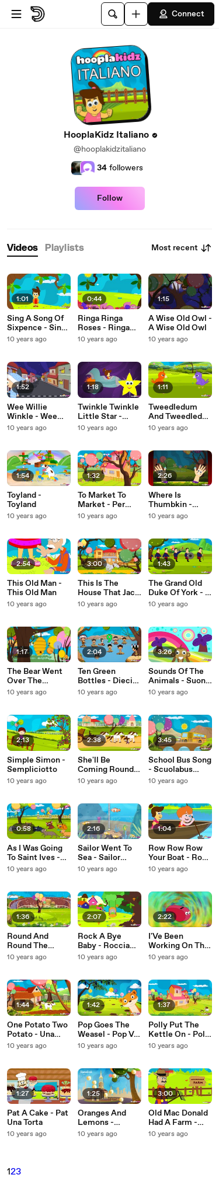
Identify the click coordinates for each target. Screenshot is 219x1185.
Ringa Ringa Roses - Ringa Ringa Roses (104, 323)
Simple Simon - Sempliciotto (36, 765)
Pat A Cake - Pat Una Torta (37, 1118)
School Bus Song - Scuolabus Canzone (179, 765)
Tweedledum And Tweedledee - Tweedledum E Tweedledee (179, 412)
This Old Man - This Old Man (34, 588)
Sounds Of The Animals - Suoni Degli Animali (178, 676)
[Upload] (136, 14)
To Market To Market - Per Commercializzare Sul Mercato (108, 500)
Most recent (181, 248)
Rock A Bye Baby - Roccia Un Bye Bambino (109, 941)
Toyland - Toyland (24, 500)
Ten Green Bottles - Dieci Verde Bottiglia (106, 676)
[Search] (112, 14)
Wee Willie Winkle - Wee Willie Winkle (32, 412)
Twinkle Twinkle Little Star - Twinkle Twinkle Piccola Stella (108, 412)
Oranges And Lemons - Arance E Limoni (109, 1118)
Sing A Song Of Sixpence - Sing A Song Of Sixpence (36, 323)
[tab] (22, 248)
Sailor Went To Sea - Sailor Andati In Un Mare (105, 853)
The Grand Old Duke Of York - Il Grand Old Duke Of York (179, 588)
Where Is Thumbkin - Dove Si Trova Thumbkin (174, 500)
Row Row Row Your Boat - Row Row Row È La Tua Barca (178, 853)
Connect (181, 14)
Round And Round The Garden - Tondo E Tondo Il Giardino (39, 941)
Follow (110, 198)
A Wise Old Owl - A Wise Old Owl (180, 323)
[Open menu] (16, 14)
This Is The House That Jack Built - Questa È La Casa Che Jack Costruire (109, 588)
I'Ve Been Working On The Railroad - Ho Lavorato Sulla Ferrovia (178, 941)
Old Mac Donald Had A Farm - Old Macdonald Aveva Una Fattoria (178, 1118)
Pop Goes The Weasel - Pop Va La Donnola (108, 1029)
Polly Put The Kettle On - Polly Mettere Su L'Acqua (180, 1029)
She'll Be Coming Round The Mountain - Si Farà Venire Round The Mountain (106, 765)
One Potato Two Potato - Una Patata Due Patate (37, 1029)
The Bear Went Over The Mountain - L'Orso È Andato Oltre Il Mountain (37, 676)
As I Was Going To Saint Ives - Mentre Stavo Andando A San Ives (35, 853)
